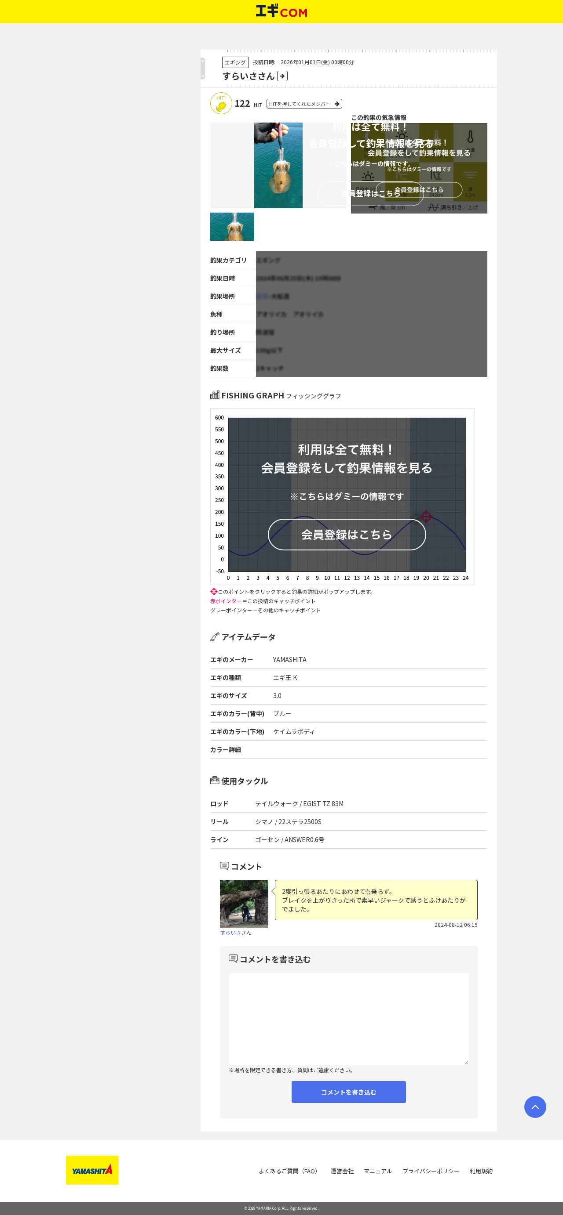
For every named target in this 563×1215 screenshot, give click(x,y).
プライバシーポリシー (431, 1171)
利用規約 (481, 1171)
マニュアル (378, 1171)
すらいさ (230, 932)
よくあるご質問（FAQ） (290, 1171)
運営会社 (342, 1171)
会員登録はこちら (371, 193)
